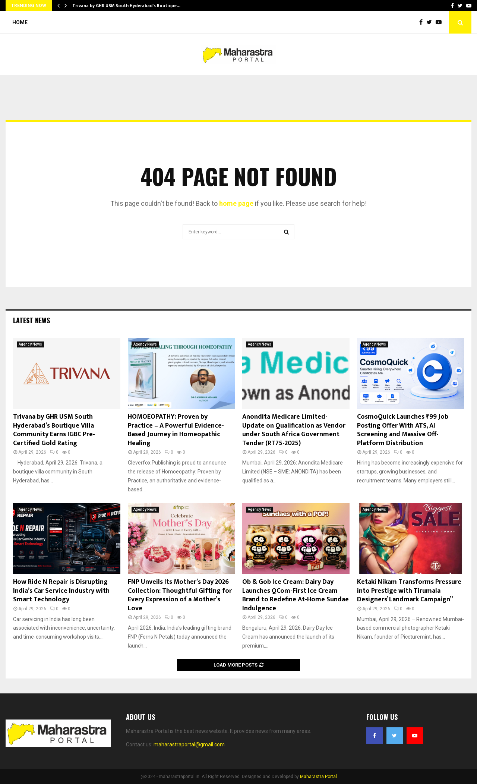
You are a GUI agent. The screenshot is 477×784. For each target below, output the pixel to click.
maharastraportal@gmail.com (189, 744)
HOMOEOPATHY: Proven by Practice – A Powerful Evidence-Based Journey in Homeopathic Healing (176, 429)
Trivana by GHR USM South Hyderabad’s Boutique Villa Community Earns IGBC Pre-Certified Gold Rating (54, 429)
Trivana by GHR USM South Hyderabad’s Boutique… (126, 5)
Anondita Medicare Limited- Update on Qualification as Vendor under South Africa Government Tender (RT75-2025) (293, 429)
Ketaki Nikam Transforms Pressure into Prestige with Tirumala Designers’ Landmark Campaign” (409, 590)
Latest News (31, 320)
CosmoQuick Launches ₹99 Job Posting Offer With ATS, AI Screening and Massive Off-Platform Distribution (402, 429)
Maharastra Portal (318, 776)
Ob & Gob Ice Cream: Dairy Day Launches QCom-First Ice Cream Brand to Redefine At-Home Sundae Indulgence (295, 595)
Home (20, 22)
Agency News (30, 344)
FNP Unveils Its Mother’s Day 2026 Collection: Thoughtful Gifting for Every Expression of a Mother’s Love (180, 595)
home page (236, 203)
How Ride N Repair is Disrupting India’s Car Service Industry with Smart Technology (61, 590)
